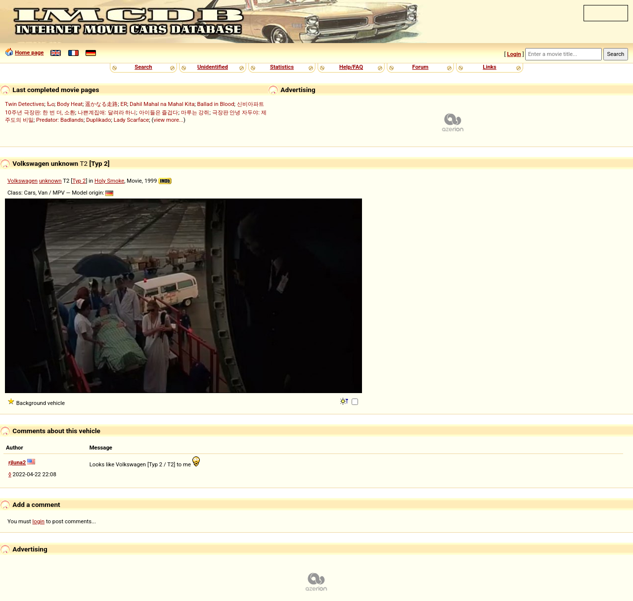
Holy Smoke (109, 180)
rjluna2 (17, 462)
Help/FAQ (351, 66)
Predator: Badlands (60, 119)
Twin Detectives (25, 103)
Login (514, 53)
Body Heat (70, 103)
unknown (50, 180)
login (39, 521)
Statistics (282, 66)
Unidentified (212, 66)
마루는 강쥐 (195, 112)
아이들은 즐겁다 (159, 112)
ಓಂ (50, 103)
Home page (29, 52)
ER (124, 103)
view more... (168, 119)
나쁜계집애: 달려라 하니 (107, 112)
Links (489, 66)
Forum (420, 66)
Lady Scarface (131, 119)
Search (143, 66)
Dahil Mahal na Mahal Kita (162, 103)
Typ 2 (79, 180)
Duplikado (98, 119)
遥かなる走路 (101, 103)
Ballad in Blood (215, 103)
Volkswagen (22, 180)
